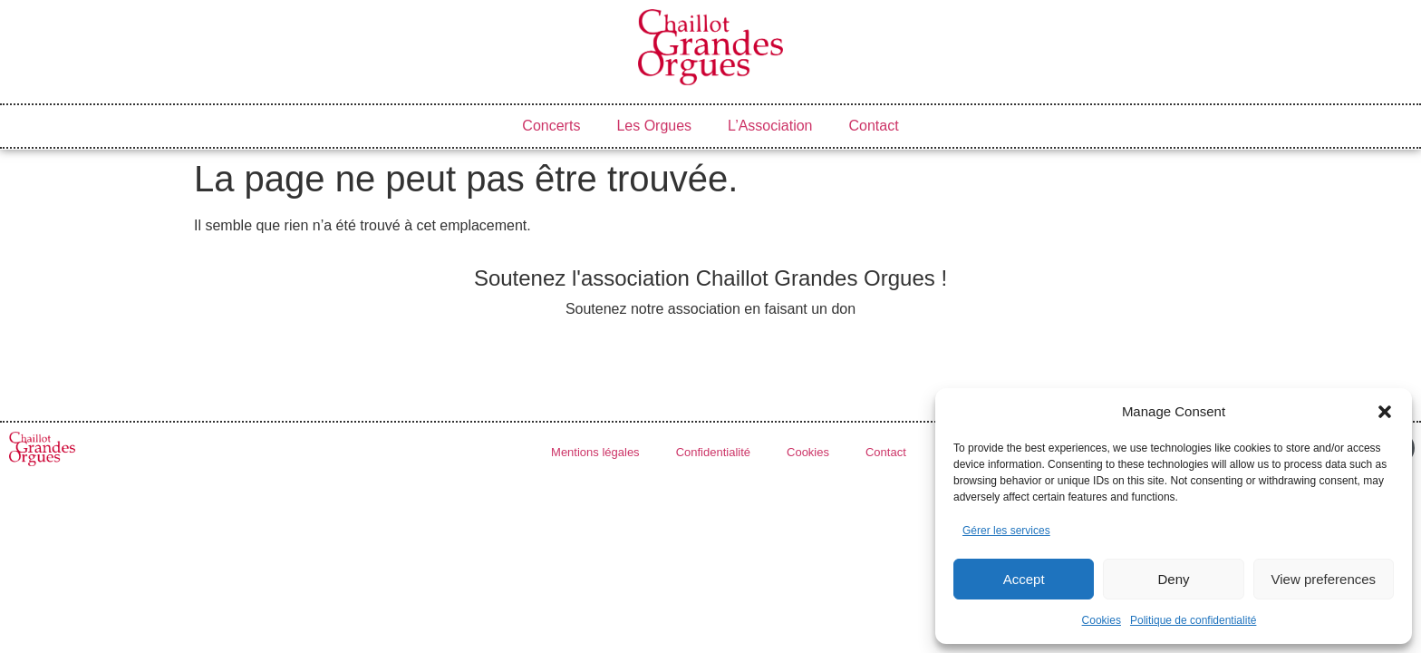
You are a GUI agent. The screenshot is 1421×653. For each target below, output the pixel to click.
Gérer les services (1006, 530)
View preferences (1324, 579)
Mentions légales (595, 452)
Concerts (551, 125)
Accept (1024, 579)
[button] (1385, 412)
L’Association (770, 125)
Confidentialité (713, 452)
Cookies (1101, 620)
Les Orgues (653, 125)
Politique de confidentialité (1193, 620)
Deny (1173, 579)
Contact (874, 125)
